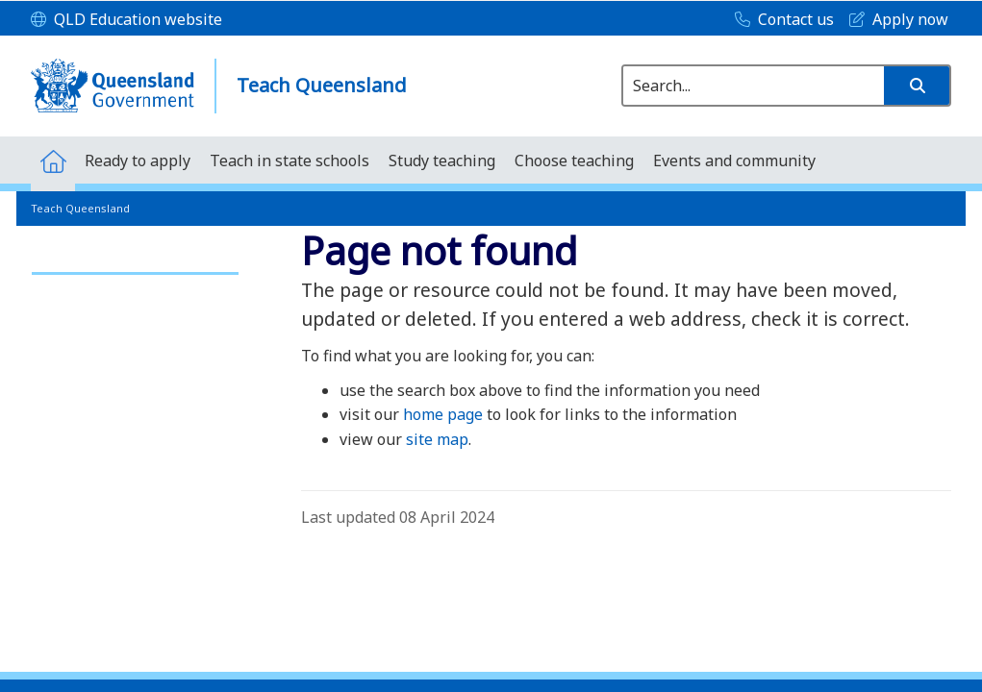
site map (437, 439)
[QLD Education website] (126, 20)
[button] (916, 85)
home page (443, 414)
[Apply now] (894, 20)
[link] (135, 265)
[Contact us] (779, 20)
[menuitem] (53, 160)
